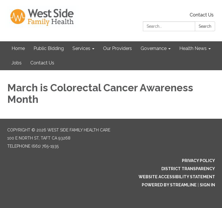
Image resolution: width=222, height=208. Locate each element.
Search (205, 26)
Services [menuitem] (81, 48)
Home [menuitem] (18, 48)
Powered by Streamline (169, 185)
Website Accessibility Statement (177, 176)
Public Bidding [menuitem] (48, 48)
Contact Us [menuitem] (42, 63)
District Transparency (188, 168)
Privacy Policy (198, 160)
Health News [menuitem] (193, 48)
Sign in (207, 185)
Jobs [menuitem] (17, 63)
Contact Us (202, 15)
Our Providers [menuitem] (117, 48)
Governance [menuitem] (154, 48)
